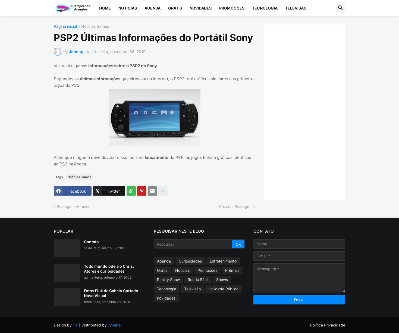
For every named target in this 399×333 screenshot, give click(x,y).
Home (105, 8)
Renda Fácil (198, 279)
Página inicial (65, 26)
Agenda (152, 8)
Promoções (231, 8)
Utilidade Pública (223, 288)
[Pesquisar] (194, 244)
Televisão (296, 8)
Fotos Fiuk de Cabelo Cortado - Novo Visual (112, 293)
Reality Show (168, 279)
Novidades (201, 8)
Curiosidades (190, 261)
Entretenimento (223, 261)
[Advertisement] (310, 111)
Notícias (127, 8)
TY (75, 325)
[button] (340, 8)
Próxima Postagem (236, 206)
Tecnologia (265, 8)
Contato (91, 241)
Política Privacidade (327, 325)
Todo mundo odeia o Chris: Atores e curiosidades (109, 268)
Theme (114, 325)
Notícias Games (95, 26)
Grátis (175, 8)
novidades (166, 298)
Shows (222, 279)
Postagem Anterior (73, 206)
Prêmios (232, 270)
